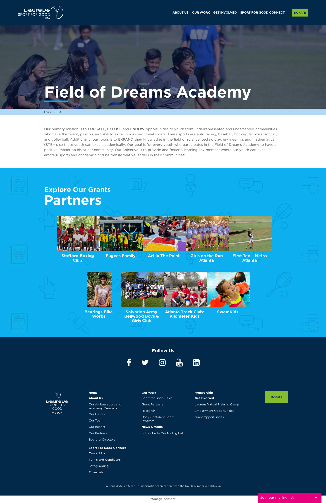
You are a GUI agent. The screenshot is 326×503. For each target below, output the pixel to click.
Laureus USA (40, 12)
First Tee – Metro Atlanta (250, 258)
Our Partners (98, 433)
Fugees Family (121, 256)
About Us (96, 398)
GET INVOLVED (225, 13)
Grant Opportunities (209, 417)
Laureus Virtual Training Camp (217, 404)
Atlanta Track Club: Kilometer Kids (184, 314)
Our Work (149, 392)
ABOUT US (180, 13)
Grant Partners (152, 404)
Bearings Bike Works (98, 314)
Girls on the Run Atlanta (206, 258)
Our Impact (97, 427)
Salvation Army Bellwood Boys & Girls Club (141, 316)
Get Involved (204, 398)
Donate (300, 12)
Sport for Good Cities (157, 398)
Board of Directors (102, 439)
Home (93, 392)
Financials (96, 472)
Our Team (96, 420)
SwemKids (227, 312)
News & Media (152, 426)
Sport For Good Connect (107, 447)
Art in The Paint (164, 256)
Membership (204, 392)
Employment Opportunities (214, 411)
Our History (97, 414)
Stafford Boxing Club (77, 258)
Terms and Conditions (104, 460)
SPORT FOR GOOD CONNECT (262, 13)
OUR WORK (201, 13)
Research (148, 411)
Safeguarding (99, 466)
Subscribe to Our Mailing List (162, 433)
